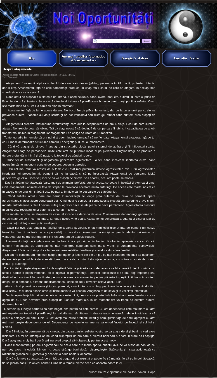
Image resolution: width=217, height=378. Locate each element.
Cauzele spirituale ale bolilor (45, 75)
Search (147, 41)
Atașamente (13, 77)
